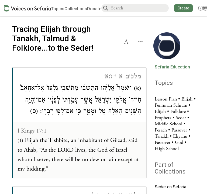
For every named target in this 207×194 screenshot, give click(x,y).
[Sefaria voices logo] (27, 8)
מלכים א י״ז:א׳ (122, 77)
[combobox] (140, 8)
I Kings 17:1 (32, 131)
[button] (183, 8)
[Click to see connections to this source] (79, 123)
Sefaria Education (172, 67)
